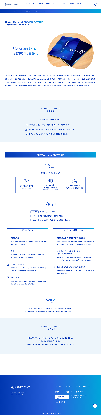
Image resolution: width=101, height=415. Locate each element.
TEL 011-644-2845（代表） (17, 394)
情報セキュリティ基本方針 (76, 397)
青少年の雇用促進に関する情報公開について (79, 395)
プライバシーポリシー (75, 399)
